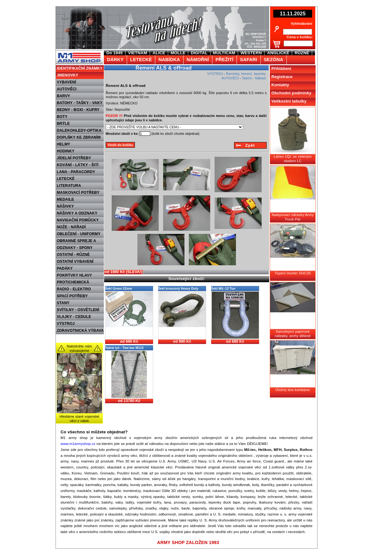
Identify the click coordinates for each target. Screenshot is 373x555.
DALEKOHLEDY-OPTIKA (79, 130)
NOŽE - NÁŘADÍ (71, 227)
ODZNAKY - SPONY (75, 248)
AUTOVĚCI (67, 89)
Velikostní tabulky (288, 101)
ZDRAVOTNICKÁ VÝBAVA (80, 330)
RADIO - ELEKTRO (74, 289)
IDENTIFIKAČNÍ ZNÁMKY (80, 68)
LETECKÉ (66, 179)
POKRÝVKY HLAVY (74, 275)
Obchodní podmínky (291, 93)
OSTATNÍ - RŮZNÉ (73, 254)
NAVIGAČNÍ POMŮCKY (78, 220)
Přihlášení (281, 68)
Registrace (282, 76)
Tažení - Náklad (254, 78)
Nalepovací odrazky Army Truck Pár (293, 217)
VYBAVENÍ (66, 82)
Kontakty (280, 84)
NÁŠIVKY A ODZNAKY (77, 213)
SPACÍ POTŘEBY (72, 296)
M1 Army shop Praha (78, 53)
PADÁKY (65, 268)
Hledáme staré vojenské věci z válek (79, 419)
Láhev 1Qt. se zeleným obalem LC (293, 159)
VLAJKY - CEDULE (74, 316)
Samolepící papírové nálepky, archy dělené (293, 334)
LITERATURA (69, 185)
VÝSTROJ (66, 323)
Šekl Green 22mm (118, 288)
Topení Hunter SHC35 (292, 273)
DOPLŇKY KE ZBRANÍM (79, 137)
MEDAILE (65, 199)
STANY (63, 303)
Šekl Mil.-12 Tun (223, 288)
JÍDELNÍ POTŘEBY (74, 158)
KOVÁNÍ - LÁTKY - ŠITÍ (78, 165)
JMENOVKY (67, 75)
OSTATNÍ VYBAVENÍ (75, 261)
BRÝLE (63, 123)
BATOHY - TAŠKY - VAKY (80, 103)
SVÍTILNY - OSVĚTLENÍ (78, 310)
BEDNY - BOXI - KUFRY (78, 110)
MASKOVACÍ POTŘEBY (78, 192)
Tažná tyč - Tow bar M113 (124, 348)
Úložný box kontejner (292, 390)
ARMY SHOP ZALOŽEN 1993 (188, 542)
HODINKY (65, 151)
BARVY (63, 96)
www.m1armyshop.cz (78, 444)
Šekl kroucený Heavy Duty (178, 288)
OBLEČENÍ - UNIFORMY (78, 234)
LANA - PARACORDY (76, 172)
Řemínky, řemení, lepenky (246, 74)
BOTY (62, 116)
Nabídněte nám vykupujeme (79, 348)
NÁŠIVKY (65, 206)
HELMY (63, 144)
